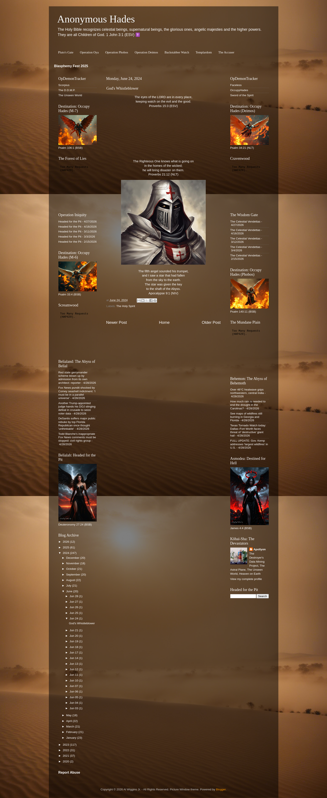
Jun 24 (74, 618)
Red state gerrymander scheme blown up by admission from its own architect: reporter (73, 377)
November (73, 563)
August (71, 580)
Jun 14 (74, 658)
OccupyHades (239, 90)
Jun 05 (74, 697)
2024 (66, 553)
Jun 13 (74, 663)
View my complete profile (246, 579)
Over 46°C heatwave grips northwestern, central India (247, 391)
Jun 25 (74, 612)
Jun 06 (74, 691)
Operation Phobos (116, 52)
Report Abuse (69, 772)
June (69, 591)
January (71, 737)
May (69, 715)
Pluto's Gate (65, 52)
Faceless (236, 85)
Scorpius (64, 85)
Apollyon (260, 549)
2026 (66, 541)
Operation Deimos (146, 52)
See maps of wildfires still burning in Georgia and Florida (246, 417)
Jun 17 (74, 652)
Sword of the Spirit (242, 95)
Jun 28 (74, 596)
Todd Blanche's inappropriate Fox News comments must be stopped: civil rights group (77, 437)
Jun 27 (74, 601)
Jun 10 (74, 680)
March (70, 726)
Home (164, 322)
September (73, 574)
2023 (66, 744)
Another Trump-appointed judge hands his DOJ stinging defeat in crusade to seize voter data (77, 408)
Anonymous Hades (96, 19)
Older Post (211, 322)
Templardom (204, 52)
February (72, 732)
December (73, 557)
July (69, 585)
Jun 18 (74, 647)
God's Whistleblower (82, 623)
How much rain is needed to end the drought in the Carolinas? (248, 405)
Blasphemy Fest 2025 (71, 66)
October (71, 568)
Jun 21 (74, 630)
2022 (66, 750)
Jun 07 (74, 686)
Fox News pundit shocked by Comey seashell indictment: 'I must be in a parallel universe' (76, 393)
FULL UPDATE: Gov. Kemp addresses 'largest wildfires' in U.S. (249, 444)
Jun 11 (74, 674)
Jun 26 (74, 607)
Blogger (221, 789)
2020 (66, 761)
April (69, 721)
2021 (66, 755)
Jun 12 (74, 669)
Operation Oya (89, 52)
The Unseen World (70, 95)
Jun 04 (74, 702)
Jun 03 (74, 708)
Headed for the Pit (69, 221)
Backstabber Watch (177, 52)
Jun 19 (74, 641)
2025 (66, 547)
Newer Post (116, 322)
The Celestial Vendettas (245, 221)
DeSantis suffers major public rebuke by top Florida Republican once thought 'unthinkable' (76, 423)
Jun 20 (74, 635)
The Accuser (226, 52)
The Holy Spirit (125, 306)
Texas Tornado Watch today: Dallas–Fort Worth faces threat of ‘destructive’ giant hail (248, 430)
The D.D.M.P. (66, 90)
